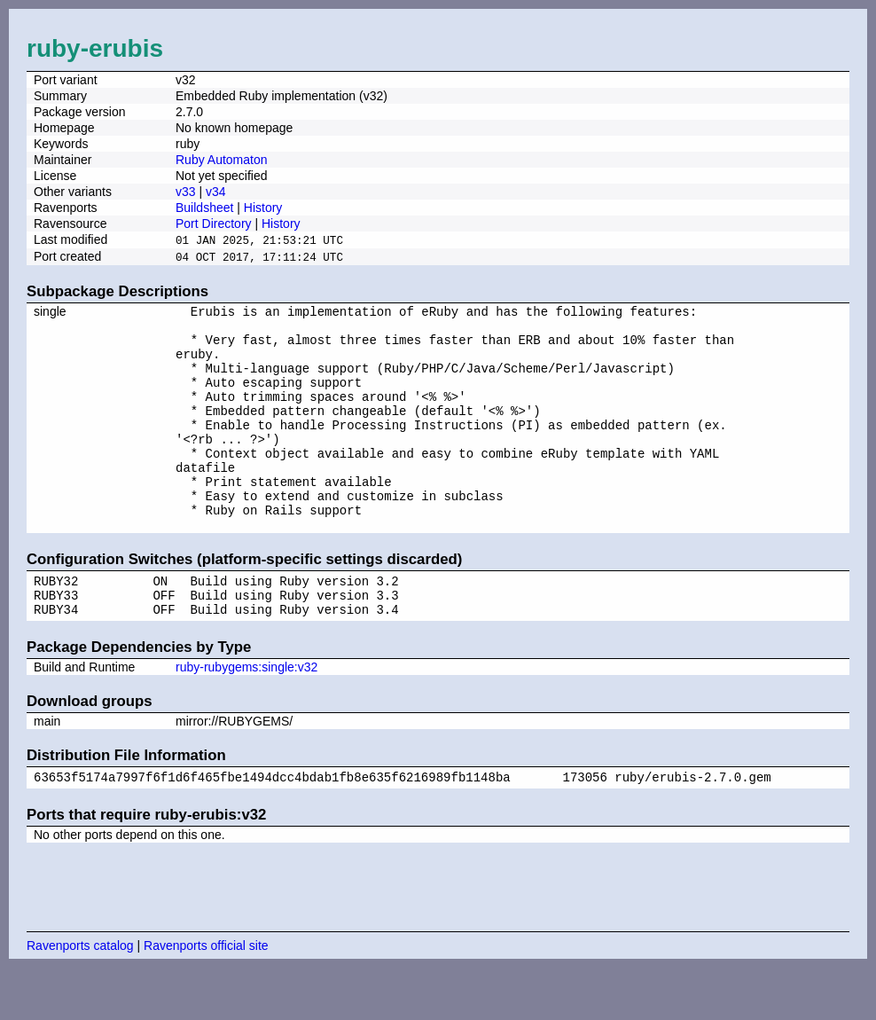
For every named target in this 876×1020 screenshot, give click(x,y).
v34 (216, 191)
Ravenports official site (206, 998)
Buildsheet (204, 207)
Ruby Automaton (222, 160)
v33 (186, 191)
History (263, 207)
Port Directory (214, 223)
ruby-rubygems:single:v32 (246, 717)
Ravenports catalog (80, 998)
